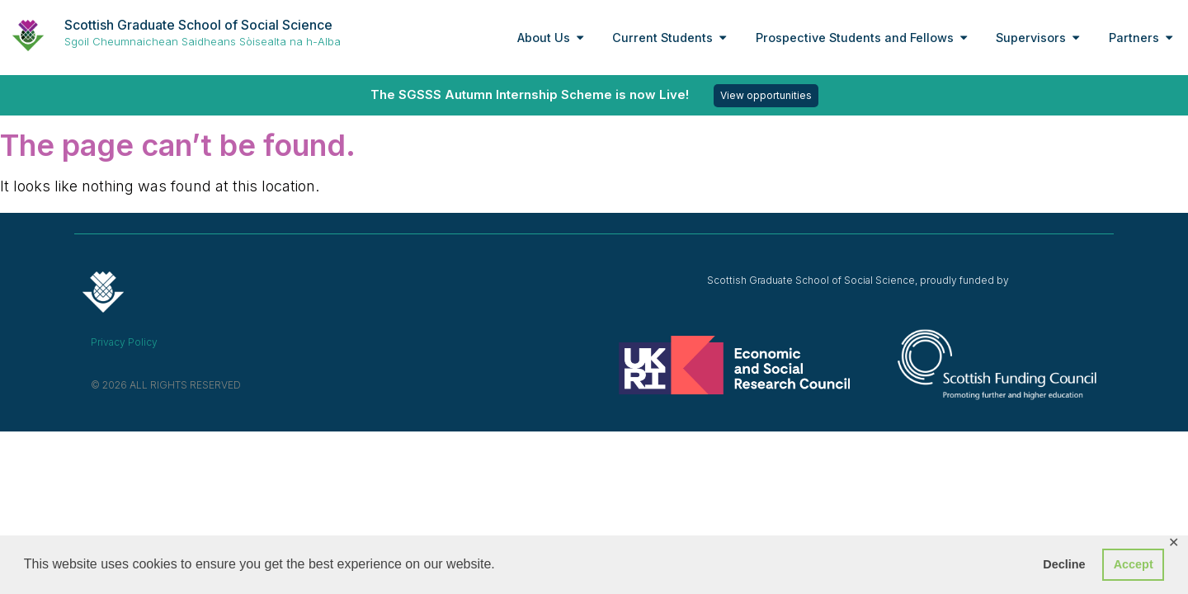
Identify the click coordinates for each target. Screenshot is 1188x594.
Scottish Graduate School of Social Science (198, 25)
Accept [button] (1133, 564)
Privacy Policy (124, 342)
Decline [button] (1064, 564)
